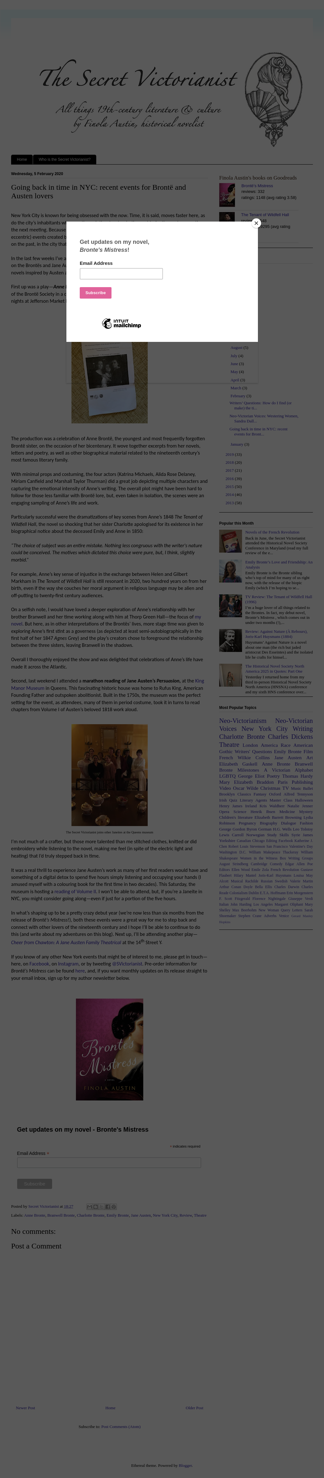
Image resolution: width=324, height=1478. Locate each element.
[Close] (256, 223)
